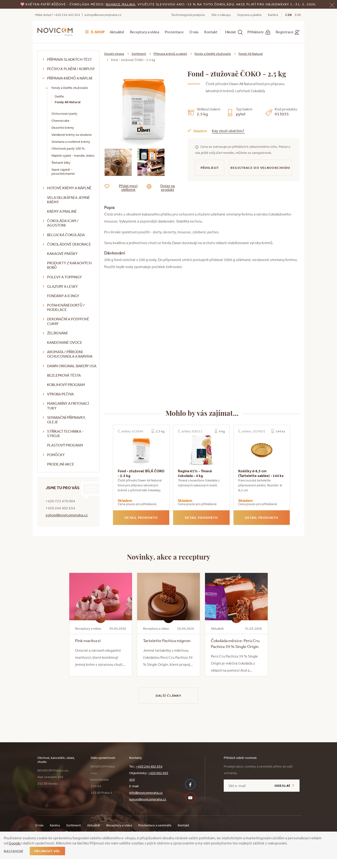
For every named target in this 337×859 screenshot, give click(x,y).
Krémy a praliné (62, 211)
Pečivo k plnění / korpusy (71, 68)
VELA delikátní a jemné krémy (68, 199)
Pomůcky (56, 454)
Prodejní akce (60, 464)
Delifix (59, 96)
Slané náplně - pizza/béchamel (63, 171)
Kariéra (273, 15)
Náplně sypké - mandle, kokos (73, 155)
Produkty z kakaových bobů (69, 265)
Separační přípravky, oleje (66, 419)
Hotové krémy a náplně (69, 187)
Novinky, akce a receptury (168, 556)
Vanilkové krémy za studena (71, 134)
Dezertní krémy (62, 127)
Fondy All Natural (68, 102)
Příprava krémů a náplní (69, 78)
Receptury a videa (144, 32)
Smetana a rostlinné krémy (70, 142)
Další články (168, 695)
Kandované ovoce (64, 342)
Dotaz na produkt (164, 187)
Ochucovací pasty (64, 113)
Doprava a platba (249, 15)
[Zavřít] (332, 4)
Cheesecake (60, 120)
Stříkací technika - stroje (65, 433)
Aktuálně (117, 32)
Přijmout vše (47, 851)
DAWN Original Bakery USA (71, 365)
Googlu (15, 843)
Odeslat (283, 785)
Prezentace (174, 32)
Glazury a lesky (62, 286)
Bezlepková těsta (64, 375)
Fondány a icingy (63, 295)
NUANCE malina (120, 4)
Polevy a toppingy (64, 277)
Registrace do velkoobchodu (260, 168)
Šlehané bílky (60, 162)
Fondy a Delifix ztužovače (69, 88)
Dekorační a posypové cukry (68, 321)
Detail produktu (141, 517)
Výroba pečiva (60, 394)
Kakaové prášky (62, 253)
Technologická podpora (188, 15)
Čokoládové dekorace (69, 244)
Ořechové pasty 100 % (67, 148)
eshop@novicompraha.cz (102, 15)
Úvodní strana (114, 54)
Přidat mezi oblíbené (125, 187)
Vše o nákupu (221, 15)
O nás (194, 32)
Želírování (57, 333)
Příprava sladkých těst (69, 59)
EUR (298, 15)
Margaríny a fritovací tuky (68, 405)
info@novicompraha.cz (146, 793)
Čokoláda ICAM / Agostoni (63, 222)
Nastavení (13, 851)
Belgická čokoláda (66, 234)
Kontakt (210, 32)
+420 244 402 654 (149, 766)
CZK (288, 15)
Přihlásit (210, 168)
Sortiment (139, 54)
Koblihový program (66, 384)
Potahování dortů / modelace (66, 307)
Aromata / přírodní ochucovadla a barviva (69, 354)
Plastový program (65, 445)
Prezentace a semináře (155, 825)
